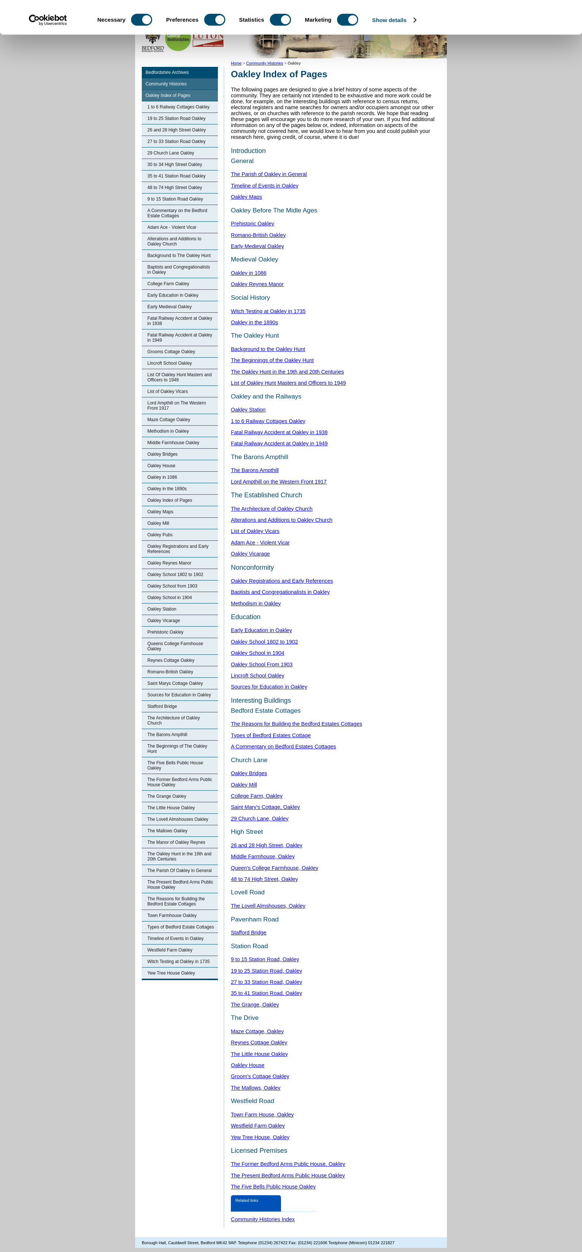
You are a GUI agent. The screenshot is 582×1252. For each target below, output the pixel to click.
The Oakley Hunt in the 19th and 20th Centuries (179, 856)
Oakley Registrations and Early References (178, 549)
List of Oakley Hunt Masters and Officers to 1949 (288, 383)
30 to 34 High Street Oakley (174, 164)
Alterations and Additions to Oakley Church (174, 241)
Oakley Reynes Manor (169, 563)
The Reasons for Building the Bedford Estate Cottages (176, 901)
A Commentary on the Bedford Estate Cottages (177, 213)
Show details (389, 51)
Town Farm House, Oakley (262, 1115)
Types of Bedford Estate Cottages (180, 927)
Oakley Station (161, 609)
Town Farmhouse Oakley (172, 915)
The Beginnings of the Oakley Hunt (272, 360)
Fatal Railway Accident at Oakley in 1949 (179, 337)
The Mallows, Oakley (256, 1088)
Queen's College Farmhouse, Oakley (274, 868)
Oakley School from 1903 (172, 586)
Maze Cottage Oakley (168, 419)
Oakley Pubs (160, 534)
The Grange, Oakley (255, 1005)
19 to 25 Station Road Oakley (176, 118)
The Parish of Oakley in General (269, 174)
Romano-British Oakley (170, 671)
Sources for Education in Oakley (179, 694)
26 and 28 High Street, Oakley (267, 845)
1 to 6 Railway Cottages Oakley (178, 107)
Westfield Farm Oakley (169, 950)
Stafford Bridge (162, 706)
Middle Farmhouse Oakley (173, 442)
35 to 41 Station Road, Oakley (266, 993)
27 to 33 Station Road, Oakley (266, 982)
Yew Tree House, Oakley (260, 1137)
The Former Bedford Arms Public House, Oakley (288, 1164)
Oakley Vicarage (163, 620)
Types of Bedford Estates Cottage (271, 735)
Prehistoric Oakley (165, 632)
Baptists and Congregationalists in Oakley (178, 269)
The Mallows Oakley (167, 830)
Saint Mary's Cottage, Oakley (265, 807)
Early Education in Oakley (172, 295)
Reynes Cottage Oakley (170, 660)
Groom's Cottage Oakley (260, 1076)
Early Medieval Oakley (169, 306)
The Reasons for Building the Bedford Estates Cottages (296, 724)
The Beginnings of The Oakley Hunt (177, 749)
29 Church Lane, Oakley (259, 819)
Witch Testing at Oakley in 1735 (178, 961)
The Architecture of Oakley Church (173, 720)
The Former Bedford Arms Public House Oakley (179, 782)
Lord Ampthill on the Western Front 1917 (279, 482)
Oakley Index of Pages (168, 95)
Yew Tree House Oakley (171, 973)
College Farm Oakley (168, 283)
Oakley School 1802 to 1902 (175, 574)
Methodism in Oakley (168, 431)
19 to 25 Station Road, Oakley (266, 971)
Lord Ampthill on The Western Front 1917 (176, 405)
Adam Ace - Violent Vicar (171, 227)
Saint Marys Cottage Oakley (175, 683)
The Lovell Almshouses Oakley (177, 819)
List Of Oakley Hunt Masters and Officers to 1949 (179, 377)
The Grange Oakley (166, 796)
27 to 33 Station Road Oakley (176, 141)
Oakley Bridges (162, 454)
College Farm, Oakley (256, 796)
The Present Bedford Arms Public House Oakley (180, 884)
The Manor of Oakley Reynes (176, 842)
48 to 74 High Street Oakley (174, 187)
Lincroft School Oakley (169, 363)
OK (520, 18)
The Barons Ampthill (167, 734)
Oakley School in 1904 (169, 597)
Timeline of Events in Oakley (175, 938)
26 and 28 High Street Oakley (176, 130)
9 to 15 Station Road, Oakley (265, 959)
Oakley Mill (158, 523)
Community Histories (166, 84)
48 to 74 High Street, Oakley (264, 879)
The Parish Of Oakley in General (179, 870)
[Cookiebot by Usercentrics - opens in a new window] (48, 51)
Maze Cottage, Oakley (257, 1031)
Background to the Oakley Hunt (268, 349)
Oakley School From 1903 (261, 664)
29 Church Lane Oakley (170, 153)
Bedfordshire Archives (167, 72)
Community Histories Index (263, 1219)
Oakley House (161, 465)
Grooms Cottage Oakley (171, 351)
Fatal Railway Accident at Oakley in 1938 (179, 321)
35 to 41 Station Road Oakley (176, 176)
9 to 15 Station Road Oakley (175, 199)
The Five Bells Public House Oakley (175, 765)
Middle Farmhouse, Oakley (263, 856)
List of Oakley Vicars (167, 391)
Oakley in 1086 (162, 477)
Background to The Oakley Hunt (179, 255)
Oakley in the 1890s (167, 488)
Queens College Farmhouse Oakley (175, 646)
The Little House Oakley (171, 807)
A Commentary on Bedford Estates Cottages (283, 746)
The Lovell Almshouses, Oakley (268, 906)
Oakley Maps (160, 511)
